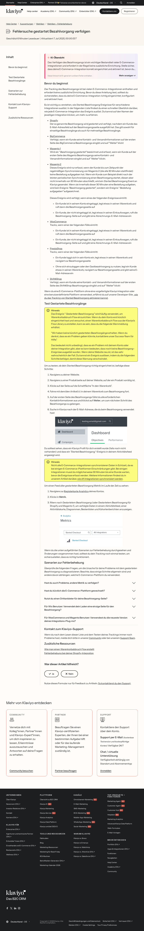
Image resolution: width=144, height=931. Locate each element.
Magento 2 (55, 164)
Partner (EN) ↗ (54, 3)
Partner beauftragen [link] (66, 770)
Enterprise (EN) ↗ (38, 3)
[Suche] (121, 3)
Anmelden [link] (105, 770)
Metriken (40, 24)
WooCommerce (58, 221)
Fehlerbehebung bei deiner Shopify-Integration (69, 653)
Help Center (22, 3)
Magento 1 (55, 148)
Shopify (54, 120)
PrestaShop (56, 248)
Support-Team (127, 638)
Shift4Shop (56, 278)
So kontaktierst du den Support (114, 683)
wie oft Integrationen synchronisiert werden (100, 478)
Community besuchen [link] (21, 770)
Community (95, 638)
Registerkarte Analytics (76, 491)
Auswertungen (26, 24)
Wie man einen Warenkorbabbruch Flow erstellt (69, 649)
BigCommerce (57, 136)
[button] (91, 430)
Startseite (10, 3)
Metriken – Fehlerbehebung (59, 24)
